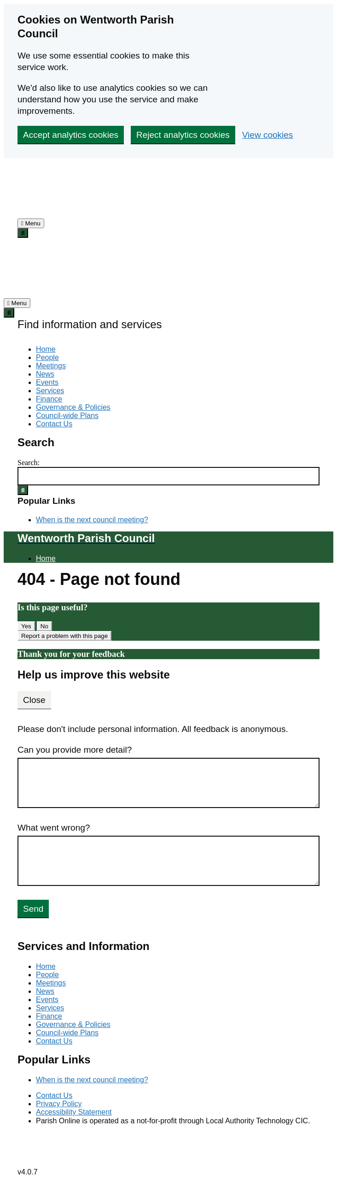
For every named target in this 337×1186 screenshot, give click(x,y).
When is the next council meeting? (92, 520)
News (45, 374)
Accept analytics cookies (70, 135)
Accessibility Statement (74, 1112)
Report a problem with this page (64, 635)
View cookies (267, 134)
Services (50, 391)
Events (47, 382)
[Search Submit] (22, 490)
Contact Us (54, 424)
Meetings (51, 366)
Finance (49, 399)
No (44, 626)
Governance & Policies (73, 407)
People (47, 357)
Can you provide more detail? (74, 750)
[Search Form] (168, 476)
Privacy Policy (59, 1104)
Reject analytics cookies (183, 135)
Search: (28, 462)
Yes (26, 626)
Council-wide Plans (67, 415)
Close (34, 700)
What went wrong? (53, 827)
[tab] (30, 223)
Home (46, 349)
